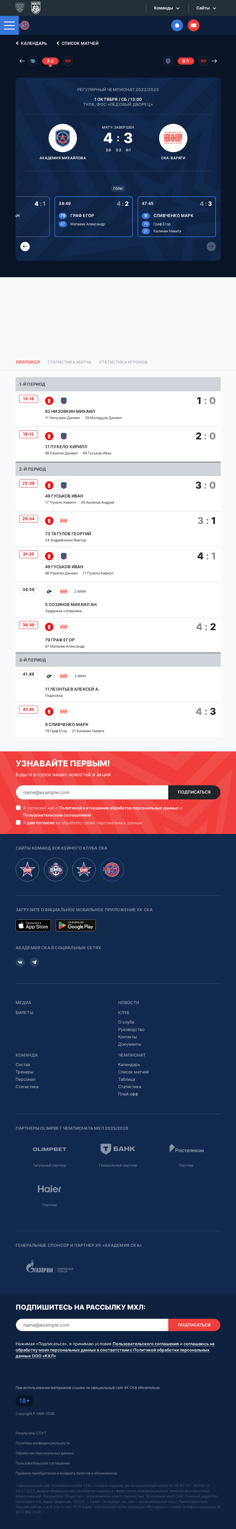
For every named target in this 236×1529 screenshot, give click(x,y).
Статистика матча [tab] (69, 362)
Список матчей (76, 43)
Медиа (24, 1002)
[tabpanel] (118, 557)
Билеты (24, 1012)
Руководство (131, 1029)
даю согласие (41, 822)
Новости (128, 1002)
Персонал (25, 1079)
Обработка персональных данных (45, 1453)
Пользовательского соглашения (146, 1343)
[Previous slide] (25, 246)
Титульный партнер (49, 1165)
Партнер (186, 1165)
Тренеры (25, 1071)
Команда (27, 1055)
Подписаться (194, 792)
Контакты (127, 1036)
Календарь (30, 43)
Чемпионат (132, 1055)
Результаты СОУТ (31, 1433)
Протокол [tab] (28, 362)
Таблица (126, 1079)
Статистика (27, 1086)
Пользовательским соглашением (57, 814)
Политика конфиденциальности (43, 1443)
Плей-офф (128, 1093)
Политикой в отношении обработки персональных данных (119, 807)
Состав (23, 1064)
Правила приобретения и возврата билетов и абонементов (66, 1473)
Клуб (124, 1012)
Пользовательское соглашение (43, 1463)
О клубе (126, 1021)
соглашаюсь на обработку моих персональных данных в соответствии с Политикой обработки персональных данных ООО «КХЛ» (115, 1349)
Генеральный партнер (118, 1165)
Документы (129, 1044)
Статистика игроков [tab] (123, 362)
